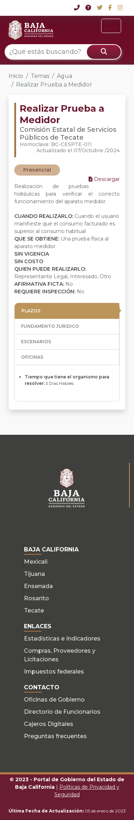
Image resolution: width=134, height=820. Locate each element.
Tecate (34, 610)
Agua (64, 76)
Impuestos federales (54, 671)
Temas (40, 76)
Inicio (16, 76)
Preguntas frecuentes (55, 736)
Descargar (104, 179)
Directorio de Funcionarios (62, 711)
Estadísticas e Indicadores (62, 638)
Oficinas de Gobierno (54, 699)
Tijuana (34, 573)
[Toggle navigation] (111, 26)
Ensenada (38, 586)
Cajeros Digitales (48, 724)
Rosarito (36, 598)
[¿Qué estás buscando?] (63, 52)
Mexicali (36, 561)
